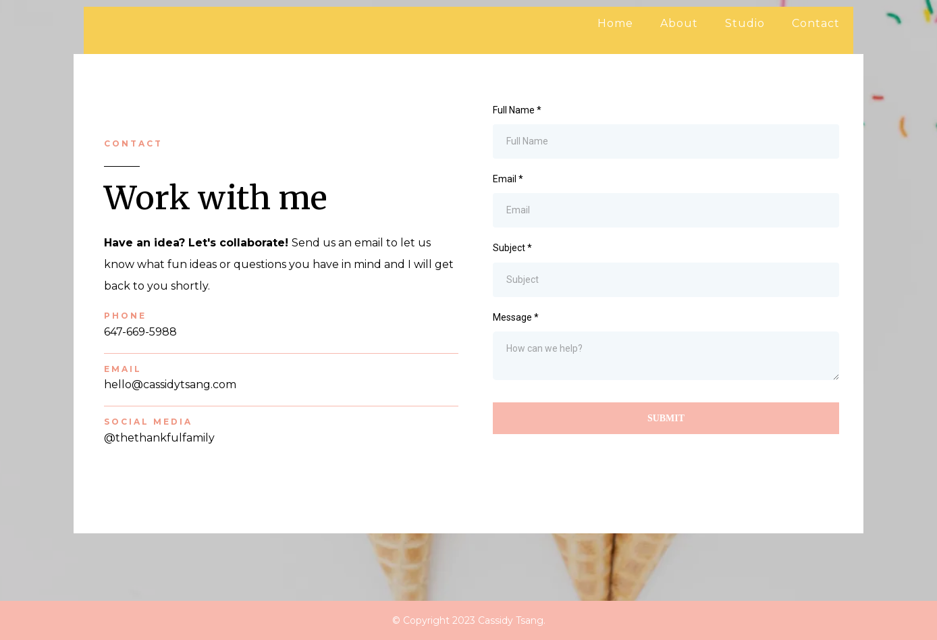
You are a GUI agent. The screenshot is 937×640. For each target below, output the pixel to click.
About (679, 23)
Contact (816, 23)
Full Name (517, 110)
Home (615, 23)
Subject (512, 247)
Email (508, 179)
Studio (745, 23)
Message (516, 317)
